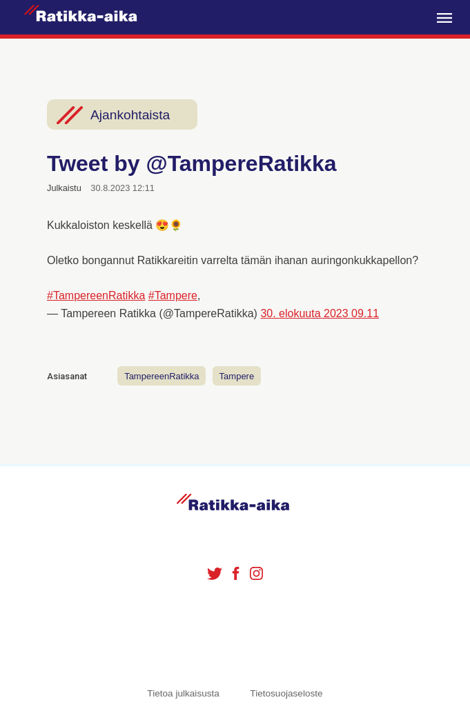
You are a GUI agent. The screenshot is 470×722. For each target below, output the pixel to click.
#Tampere (172, 295)
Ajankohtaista (130, 115)
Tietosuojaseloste (286, 693)
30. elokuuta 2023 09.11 (319, 313)
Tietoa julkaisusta (183, 693)
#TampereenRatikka (96, 295)
